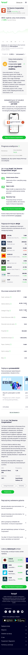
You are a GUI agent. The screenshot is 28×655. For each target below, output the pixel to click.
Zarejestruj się (5, 158)
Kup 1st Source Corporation (14, 137)
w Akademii (18, 215)
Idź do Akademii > (15, 412)
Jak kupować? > (20, 54)
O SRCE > (11, 54)
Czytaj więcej (6, 407)
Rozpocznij (7, 492)
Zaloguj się (19, 2)
